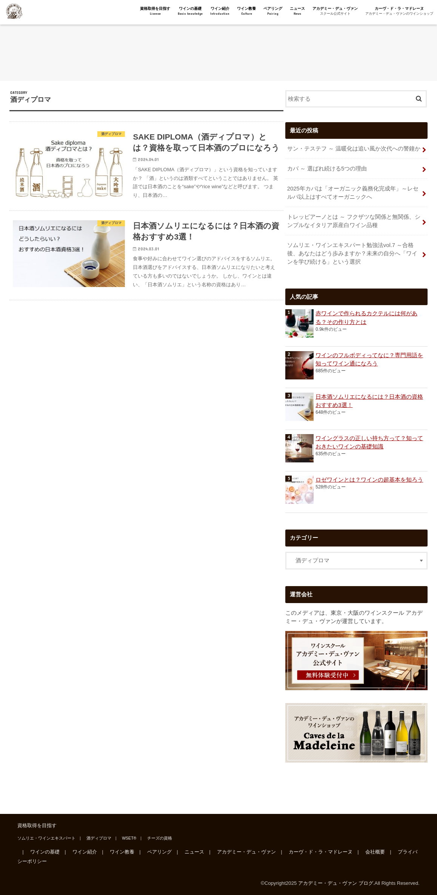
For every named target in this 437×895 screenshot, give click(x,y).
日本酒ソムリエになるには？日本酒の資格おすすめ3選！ (369, 401)
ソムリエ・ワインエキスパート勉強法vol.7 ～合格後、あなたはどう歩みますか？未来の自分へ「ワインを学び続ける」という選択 (352, 253)
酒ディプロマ (98, 838)
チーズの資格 (159, 838)
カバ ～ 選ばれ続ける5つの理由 (327, 169)
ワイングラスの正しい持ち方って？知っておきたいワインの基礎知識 (369, 442)
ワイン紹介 (219, 11)
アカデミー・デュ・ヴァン (335, 11)
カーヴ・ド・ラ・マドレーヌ (399, 11)
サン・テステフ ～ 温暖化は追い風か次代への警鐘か (353, 149)
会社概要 (375, 852)
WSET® (129, 838)
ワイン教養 (246, 11)
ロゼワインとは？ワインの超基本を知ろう (369, 480)
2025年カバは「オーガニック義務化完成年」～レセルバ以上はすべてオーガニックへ (353, 193)
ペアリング (272, 11)
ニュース (297, 11)
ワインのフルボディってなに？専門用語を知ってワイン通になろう (369, 359)
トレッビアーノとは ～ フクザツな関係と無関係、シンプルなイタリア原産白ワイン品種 (353, 221)
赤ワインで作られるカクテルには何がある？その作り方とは (366, 317)
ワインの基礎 (190, 11)
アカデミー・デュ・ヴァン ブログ (335, 883)
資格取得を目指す (155, 11)
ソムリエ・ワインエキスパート (46, 838)
